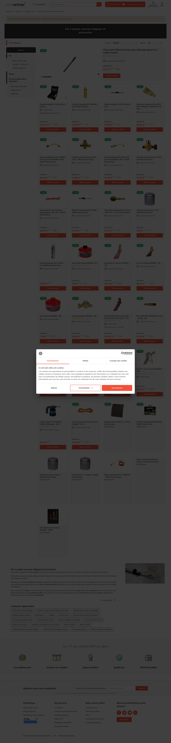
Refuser (54, 388)
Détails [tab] (85, 361)
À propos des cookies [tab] (118, 361)
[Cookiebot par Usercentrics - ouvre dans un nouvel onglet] (122, 353)
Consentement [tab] (52, 361)
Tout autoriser (117, 388)
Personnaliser (85, 388)
